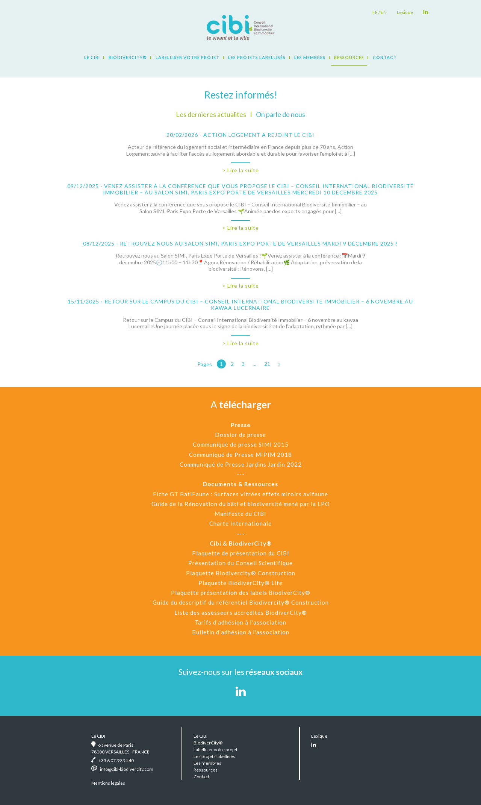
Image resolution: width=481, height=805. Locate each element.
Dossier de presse (240, 434)
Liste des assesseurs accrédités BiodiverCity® (240, 612)
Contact (385, 57)
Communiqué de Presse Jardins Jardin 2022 (241, 464)
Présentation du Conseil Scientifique (240, 562)
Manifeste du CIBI (240, 513)
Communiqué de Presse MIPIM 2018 (240, 454)
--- (241, 474)
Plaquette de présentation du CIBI (240, 553)
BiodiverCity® (128, 57)
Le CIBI (92, 57)
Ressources (349, 57)
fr (375, 12)
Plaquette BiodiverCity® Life (240, 582)
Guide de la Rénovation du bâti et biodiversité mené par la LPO (240, 503)
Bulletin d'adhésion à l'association (240, 632)
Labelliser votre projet (187, 57)
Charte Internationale (240, 523)
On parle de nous (280, 114)
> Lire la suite (240, 170)
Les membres (309, 57)
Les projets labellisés (257, 57)
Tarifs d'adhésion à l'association (240, 622)
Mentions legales (108, 783)
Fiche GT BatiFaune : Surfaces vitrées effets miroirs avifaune (240, 494)
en (384, 12)
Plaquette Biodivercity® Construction (240, 573)
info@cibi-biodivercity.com (126, 769)
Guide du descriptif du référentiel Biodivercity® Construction (241, 602)
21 (267, 364)
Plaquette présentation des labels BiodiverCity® (240, 592)
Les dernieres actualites (211, 114)
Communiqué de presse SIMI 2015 (241, 444)
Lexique (405, 12)
